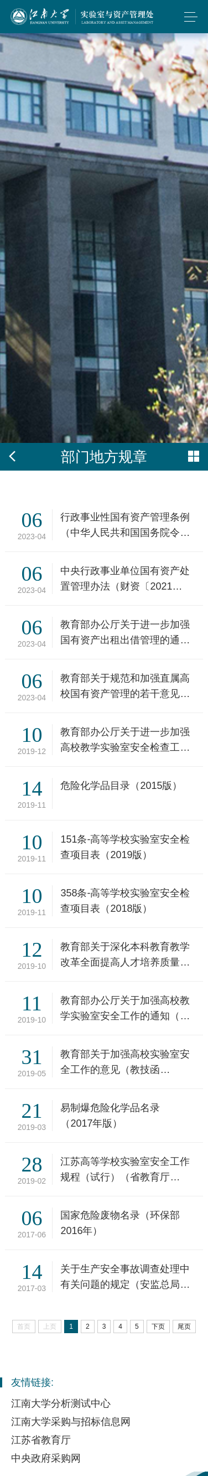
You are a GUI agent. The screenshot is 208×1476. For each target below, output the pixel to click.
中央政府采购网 (46, 1458)
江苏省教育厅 (41, 1440)
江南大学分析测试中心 (61, 1403)
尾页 (184, 1326)
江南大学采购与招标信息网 (71, 1422)
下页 (158, 1326)
